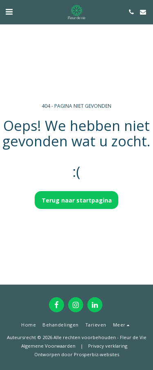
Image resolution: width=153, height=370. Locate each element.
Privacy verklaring (107, 346)
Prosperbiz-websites (96, 354)
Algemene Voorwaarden (48, 346)
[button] (9, 11)
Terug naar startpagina (77, 200)
